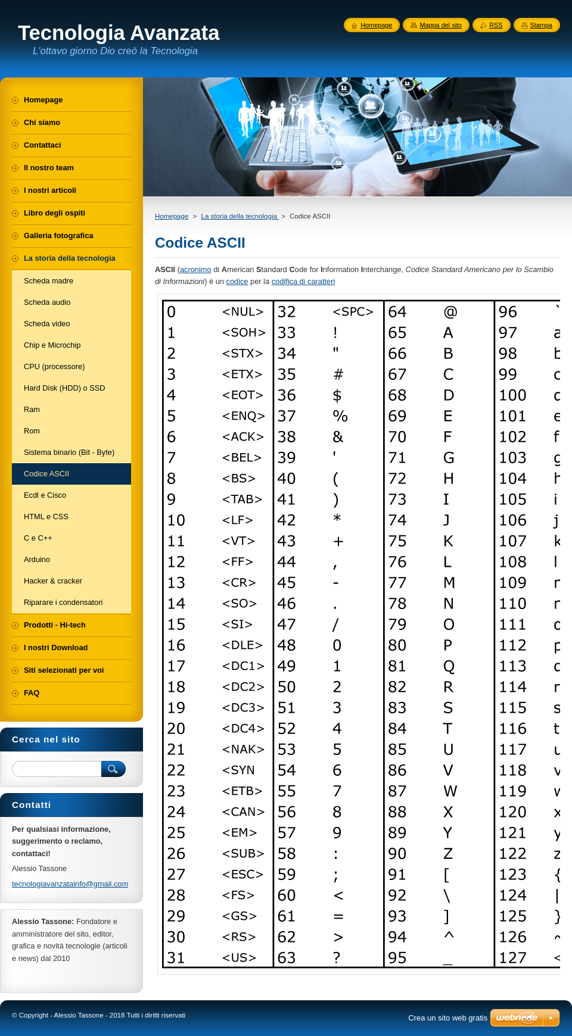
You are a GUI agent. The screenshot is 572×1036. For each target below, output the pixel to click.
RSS (495, 25)
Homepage (171, 216)
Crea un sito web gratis (447, 1017)
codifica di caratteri (303, 281)
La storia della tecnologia (240, 216)
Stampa (541, 25)
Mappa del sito (440, 25)
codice (237, 281)
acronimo (196, 269)
